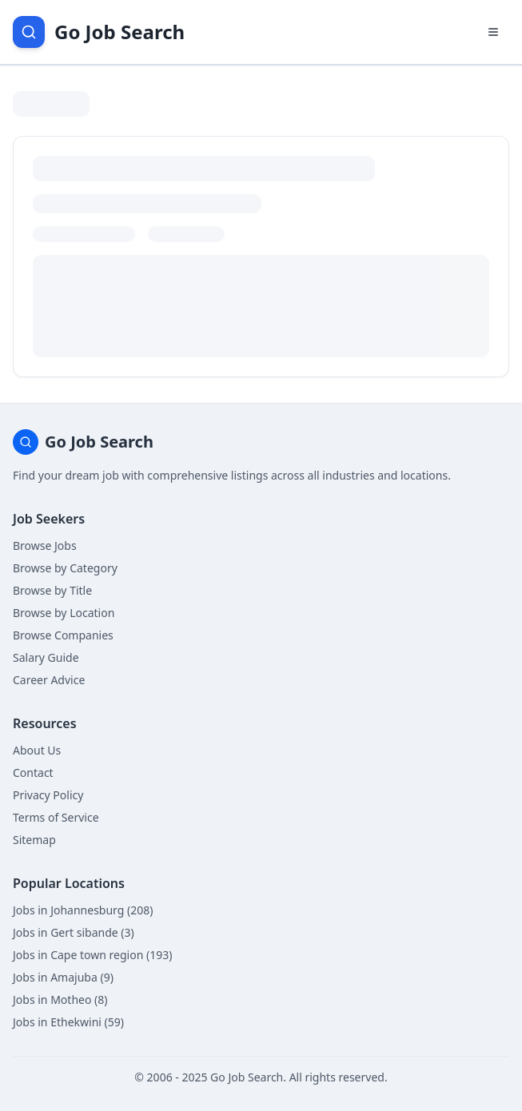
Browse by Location (63, 612)
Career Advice (49, 679)
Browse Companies (63, 635)
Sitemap (34, 839)
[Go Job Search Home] (98, 32)
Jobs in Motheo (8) (60, 999)
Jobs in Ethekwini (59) (68, 1021)
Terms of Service (56, 817)
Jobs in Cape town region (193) (92, 954)
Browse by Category (65, 567)
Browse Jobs (45, 545)
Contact (33, 772)
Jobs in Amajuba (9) (63, 977)
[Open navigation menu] (493, 32)
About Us (37, 750)
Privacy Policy (48, 794)
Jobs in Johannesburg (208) (83, 910)
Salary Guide (46, 657)
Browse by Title (52, 590)
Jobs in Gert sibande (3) (73, 932)
